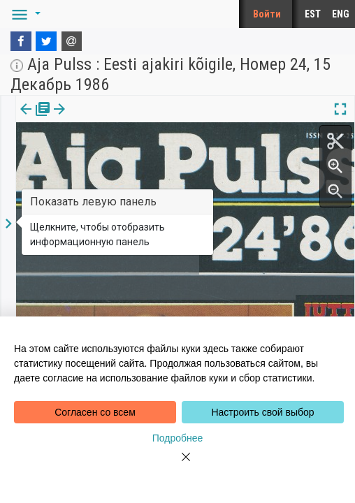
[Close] (177, 465)
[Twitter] (46, 41)
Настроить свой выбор (262, 412)
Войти (267, 14)
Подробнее (177, 438)
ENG (340, 14)
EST (313, 14)
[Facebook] (20, 41)
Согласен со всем (95, 412)
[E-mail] (71, 41)
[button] (24, 14)
